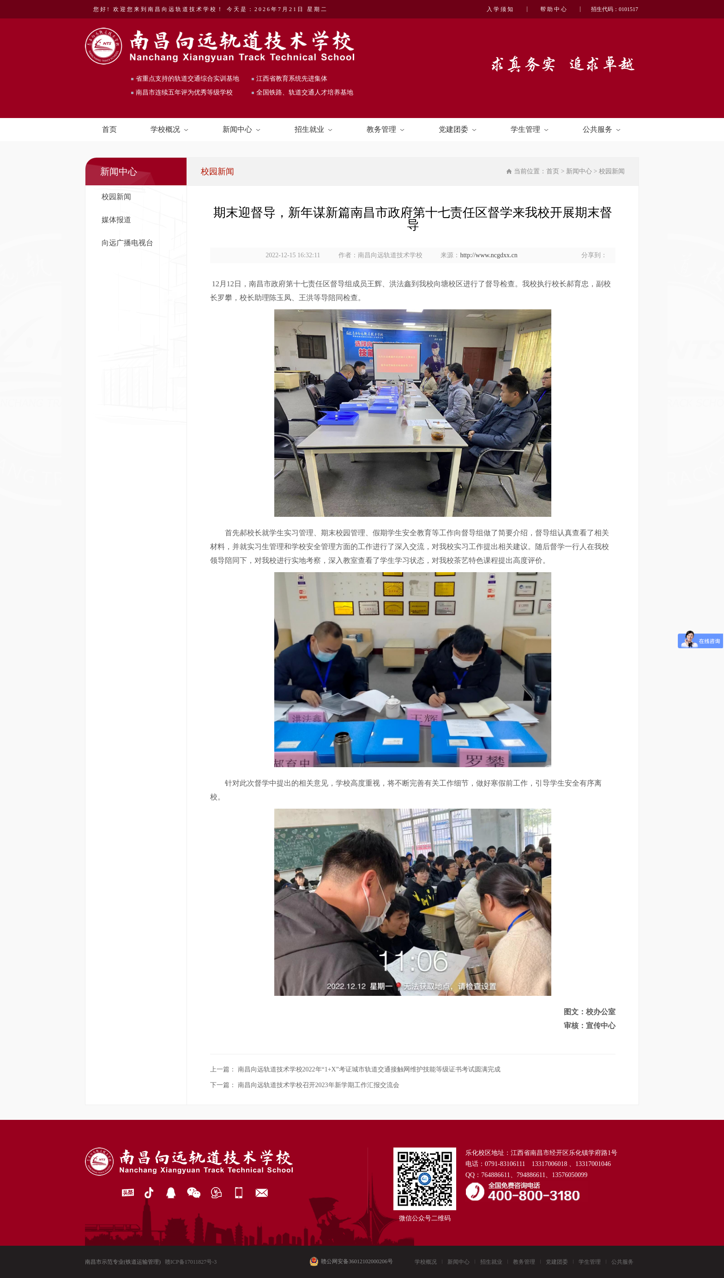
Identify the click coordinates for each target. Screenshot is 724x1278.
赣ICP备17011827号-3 (191, 1262)
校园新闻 (116, 197)
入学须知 (500, 9)
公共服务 (602, 129)
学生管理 (530, 129)
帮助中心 (554, 9)
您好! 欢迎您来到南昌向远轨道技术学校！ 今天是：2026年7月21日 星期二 (210, 9)
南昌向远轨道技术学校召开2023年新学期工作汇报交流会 (318, 1085)
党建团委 (458, 129)
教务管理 (385, 129)
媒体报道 (116, 220)
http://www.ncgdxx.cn (488, 255)
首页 (109, 129)
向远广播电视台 (127, 243)
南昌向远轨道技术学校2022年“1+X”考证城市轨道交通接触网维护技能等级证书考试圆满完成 (369, 1069)
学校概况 (169, 129)
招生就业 (313, 129)
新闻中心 (241, 129)
